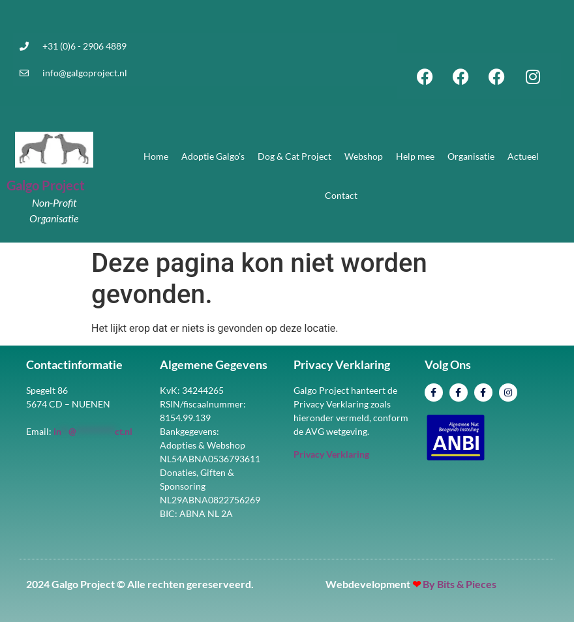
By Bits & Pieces (459, 584)
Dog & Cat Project (294, 156)
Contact (341, 195)
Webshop (363, 156)
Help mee (415, 156)
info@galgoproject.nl (84, 72)
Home (156, 156)
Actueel (523, 156)
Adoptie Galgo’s (213, 156)
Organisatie (470, 156)
